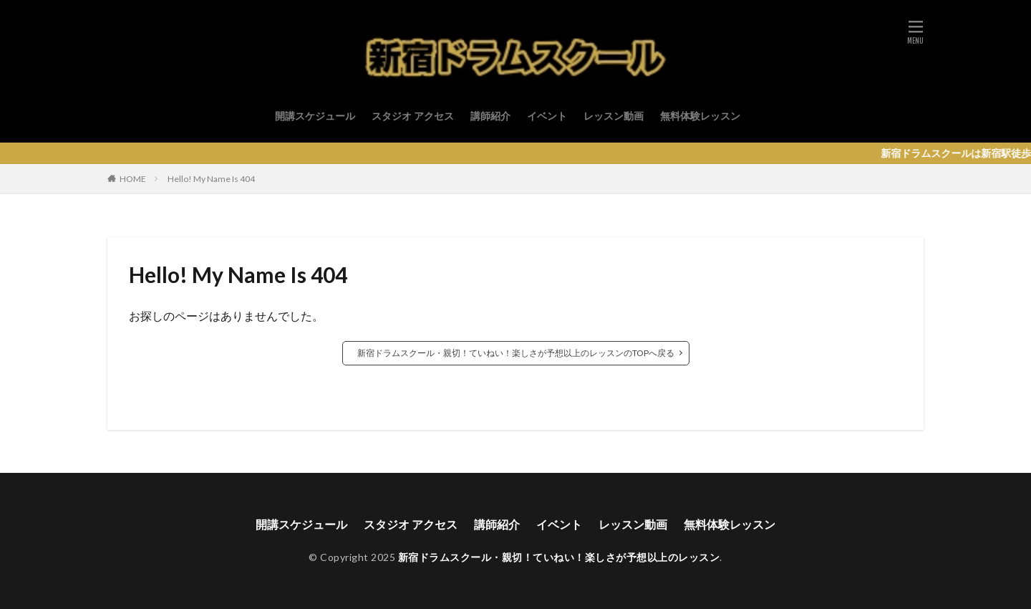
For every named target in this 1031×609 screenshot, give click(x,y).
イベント (547, 116)
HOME (133, 178)
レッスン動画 (614, 116)
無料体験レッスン (700, 116)
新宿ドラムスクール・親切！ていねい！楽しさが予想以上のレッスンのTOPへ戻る (515, 352)
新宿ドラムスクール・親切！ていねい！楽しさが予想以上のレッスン (559, 557)
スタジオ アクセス (413, 116)
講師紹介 (490, 116)
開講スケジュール (315, 116)
